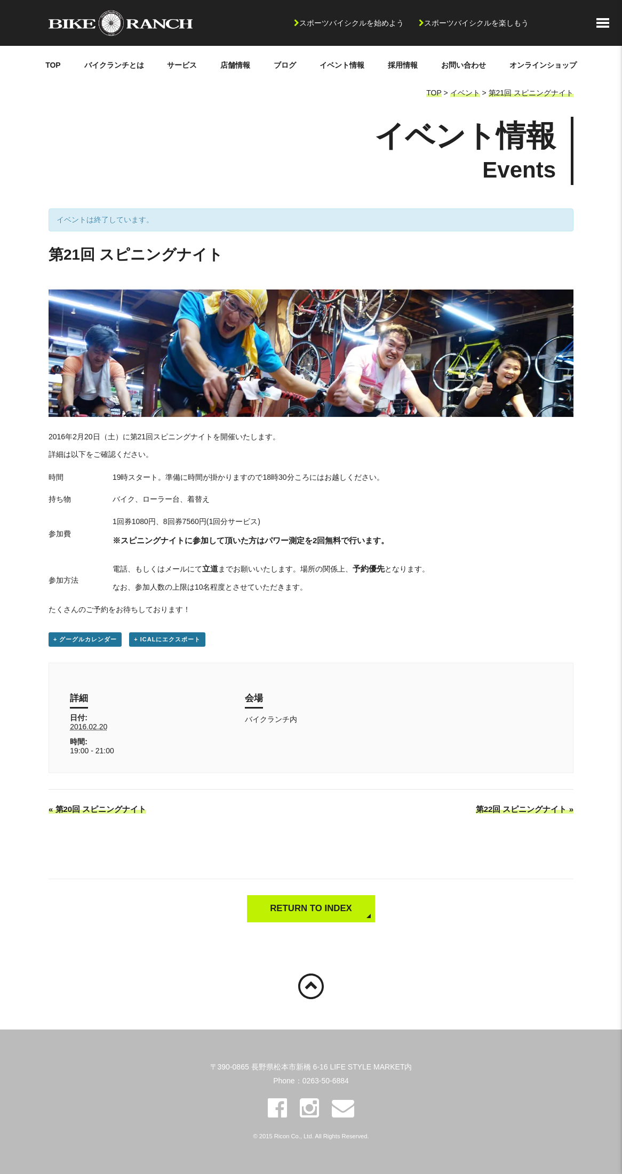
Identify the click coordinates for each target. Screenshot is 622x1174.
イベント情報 (342, 65)
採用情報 (403, 65)
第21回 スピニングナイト (531, 93)
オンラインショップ (543, 65)
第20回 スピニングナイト (97, 809)
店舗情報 (235, 65)
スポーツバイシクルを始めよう (351, 23)
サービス (182, 65)
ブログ (285, 65)
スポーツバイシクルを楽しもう (476, 23)
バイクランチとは (114, 65)
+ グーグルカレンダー (85, 639)
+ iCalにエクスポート (167, 639)
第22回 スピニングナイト (524, 809)
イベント (465, 93)
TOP (53, 65)
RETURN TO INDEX (311, 908)
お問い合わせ (463, 65)
